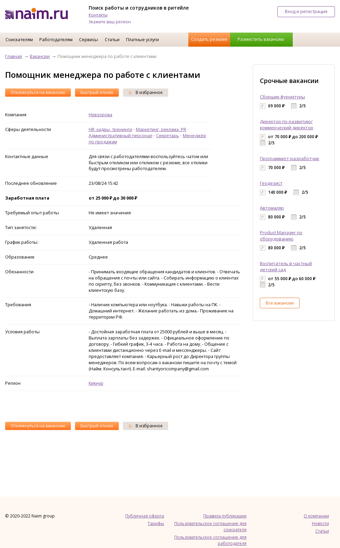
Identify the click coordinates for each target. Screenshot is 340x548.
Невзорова (100, 114)
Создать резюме (209, 39)
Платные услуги (142, 39)
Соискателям (19, 39)
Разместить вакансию (261, 39)
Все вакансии (280, 303)
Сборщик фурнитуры (282, 97)
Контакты (98, 15)
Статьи (112, 39)
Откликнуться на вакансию (38, 92)
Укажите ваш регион (110, 22)
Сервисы (88, 39)
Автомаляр (272, 208)
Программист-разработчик (289, 158)
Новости (320, 523)
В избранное (145, 92)
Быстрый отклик (96, 92)
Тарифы (156, 523)
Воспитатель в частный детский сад (286, 266)
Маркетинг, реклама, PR (161, 129)
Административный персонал (120, 135)
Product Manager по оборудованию (281, 235)
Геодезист (271, 183)
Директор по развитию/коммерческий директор (286, 124)
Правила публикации (225, 516)
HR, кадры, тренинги (110, 129)
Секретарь (167, 135)
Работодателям (56, 39)
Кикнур (96, 383)
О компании (316, 516)
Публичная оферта (144, 516)
